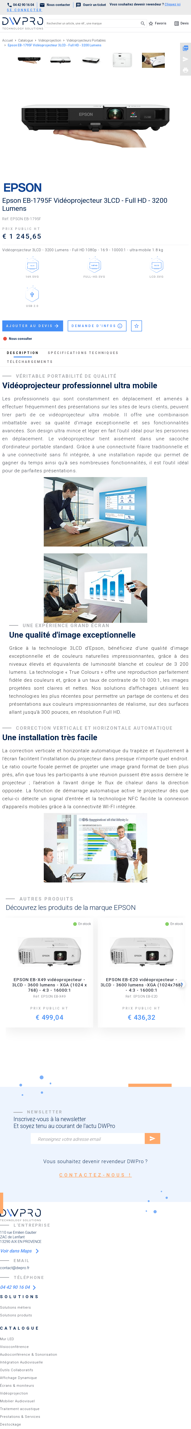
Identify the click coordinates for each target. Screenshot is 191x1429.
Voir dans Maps (16, 1251)
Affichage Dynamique (18, 1378)
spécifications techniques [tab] (83, 353)
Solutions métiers (15, 1307)
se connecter (24, 10)
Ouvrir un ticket (91, 5)
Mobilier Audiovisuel (17, 1401)
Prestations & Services (20, 1417)
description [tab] (23, 353)
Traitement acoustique (20, 1409)
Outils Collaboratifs (16, 1370)
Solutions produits (16, 1315)
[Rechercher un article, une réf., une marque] (88, 23)
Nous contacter (54, 5)
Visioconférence (14, 1347)
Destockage (10, 1424)
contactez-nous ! (95, 1175)
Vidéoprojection (14, 1393)
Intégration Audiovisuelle (21, 1362)
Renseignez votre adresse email (69, 1139)
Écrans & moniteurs (17, 1386)
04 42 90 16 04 (20, 5)
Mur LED (7, 1339)
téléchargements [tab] (30, 362)
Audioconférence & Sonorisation (28, 1354)
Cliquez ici (173, 4)
